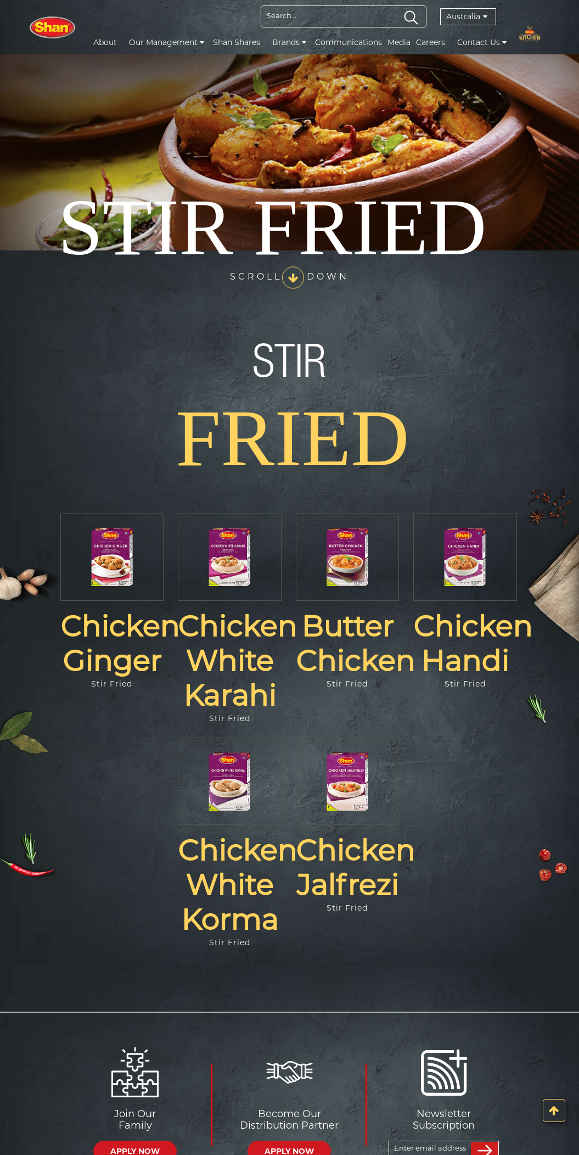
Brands (289, 42)
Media (399, 42)
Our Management (166, 42)
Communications (348, 42)
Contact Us (482, 42)
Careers (430, 42)
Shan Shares (236, 42)
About (105, 42)
